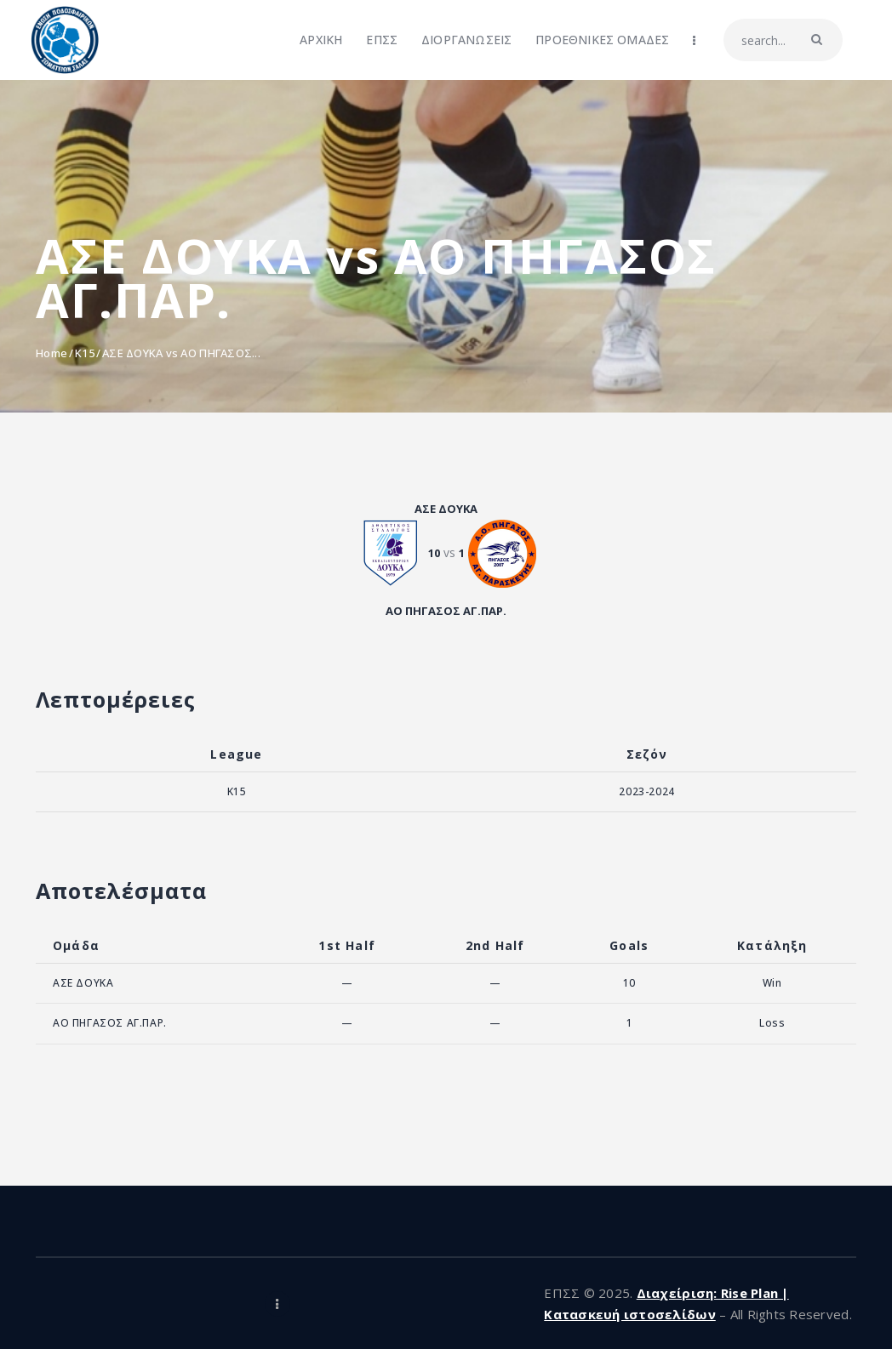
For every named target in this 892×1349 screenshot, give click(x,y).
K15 (84, 353)
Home (51, 353)
